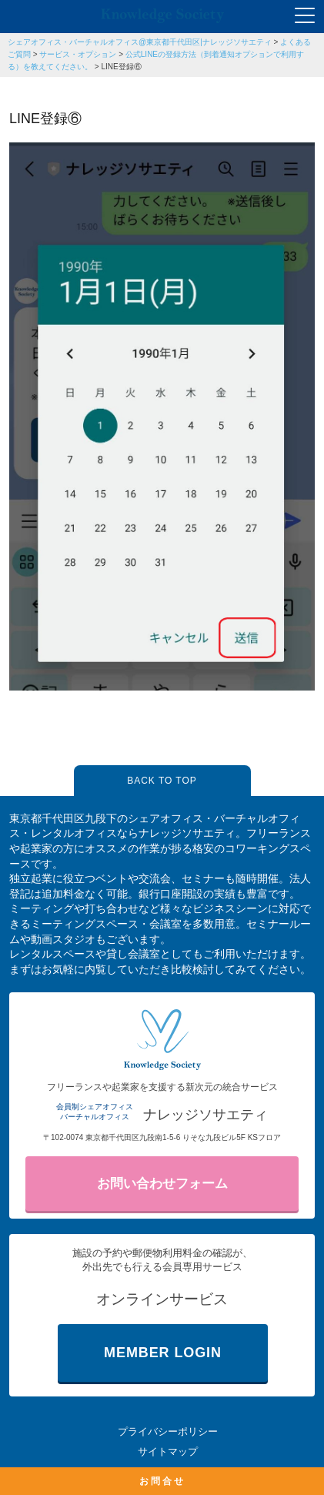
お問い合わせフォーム (162, 1183)
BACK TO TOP (161, 780)
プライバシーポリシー (168, 1431)
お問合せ (162, 1481)
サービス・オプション (77, 54)
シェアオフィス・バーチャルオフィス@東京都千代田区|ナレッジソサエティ (140, 42)
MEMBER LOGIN (163, 1352)
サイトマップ (168, 1451)
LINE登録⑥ (121, 66)
